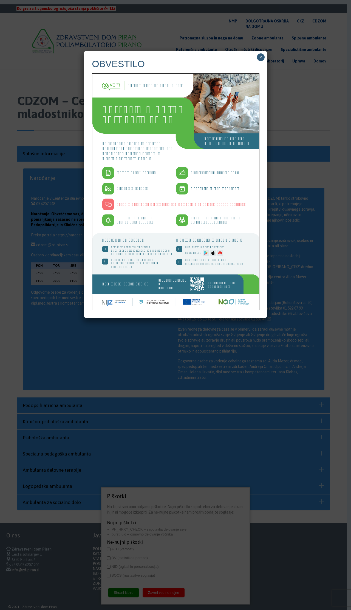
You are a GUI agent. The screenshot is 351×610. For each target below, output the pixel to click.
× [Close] (260, 57)
